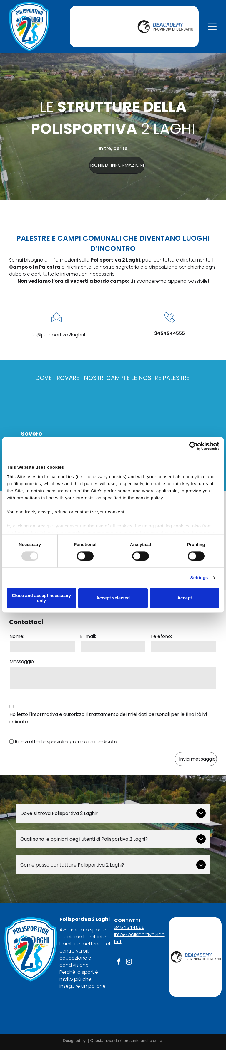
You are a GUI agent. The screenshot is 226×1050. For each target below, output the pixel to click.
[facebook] (118, 962)
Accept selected (113, 597)
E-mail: (88, 636)
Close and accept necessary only (41, 598)
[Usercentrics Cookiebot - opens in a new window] (193, 446)
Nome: (16, 636)
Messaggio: (22, 661)
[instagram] (128, 962)
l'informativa (43, 714)
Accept (184, 597)
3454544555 (129, 927)
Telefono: (161, 636)
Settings (199, 577)
